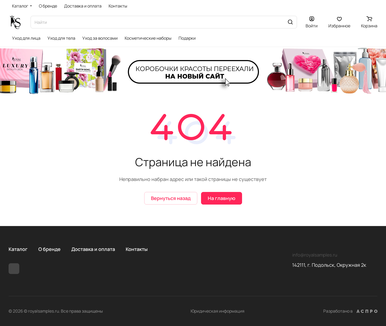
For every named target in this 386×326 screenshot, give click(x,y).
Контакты (137, 249)
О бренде (49, 249)
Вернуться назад (171, 198)
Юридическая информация (217, 311)
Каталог (18, 249)
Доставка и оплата (93, 249)
